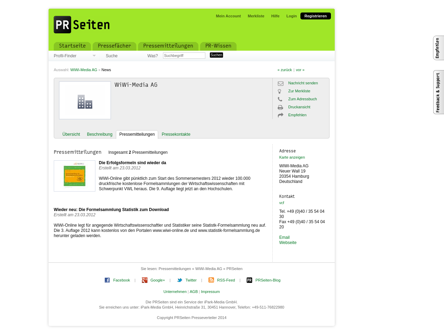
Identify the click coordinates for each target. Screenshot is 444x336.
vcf (281, 203)
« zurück (285, 70)
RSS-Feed (226, 280)
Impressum (210, 291)
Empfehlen (297, 115)
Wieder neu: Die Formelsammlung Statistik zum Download (111, 209)
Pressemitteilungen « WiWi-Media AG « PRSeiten (200, 269)
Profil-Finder (65, 55)
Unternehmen (175, 291)
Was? (152, 55)
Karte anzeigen (292, 157)
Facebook (121, 280)
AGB (194, 291)
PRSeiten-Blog (267, 280)
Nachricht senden (303, 83)
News (106, 70)
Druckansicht (299, 107)
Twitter (191, 280)
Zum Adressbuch (302, 99)
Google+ (158, 280)
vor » (300, 70)
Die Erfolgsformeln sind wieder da (132, 162)
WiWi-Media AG (83, 70)
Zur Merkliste (299, 91)
